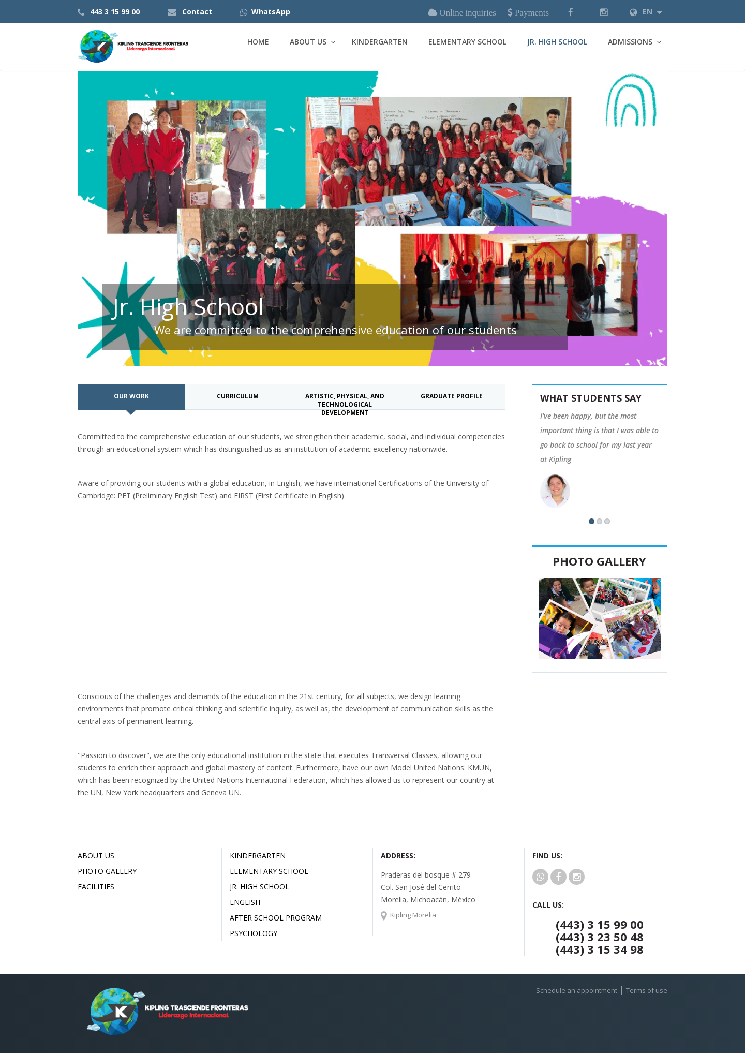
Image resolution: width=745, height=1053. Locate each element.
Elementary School (467, 42)
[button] (570, 12)
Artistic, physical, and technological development (344, 401)
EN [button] (646, 12)
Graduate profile (452, 396)
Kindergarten (380, 42)
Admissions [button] (630, 42)
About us (96, 856)
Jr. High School (557, 42)
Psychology (253, 933)
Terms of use (646, 990)
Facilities (96, 887)
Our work (131, 396)
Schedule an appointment (576, 990)
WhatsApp (270, 12)
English (245, 902)
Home (258, 42)
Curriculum (238, 396)
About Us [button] (308, 42)
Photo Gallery (107, 871)
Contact (197, 12)
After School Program (276, 918)
